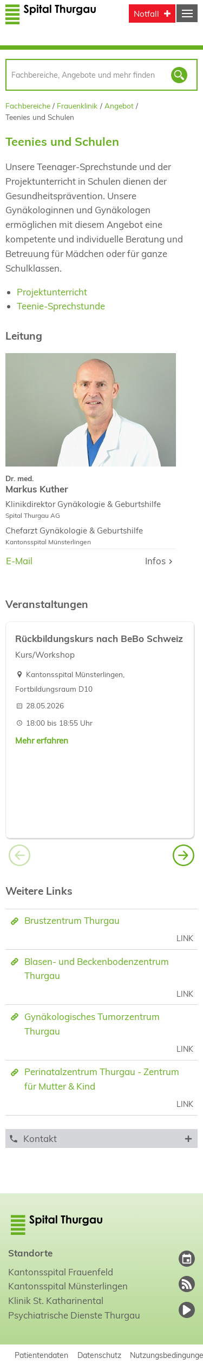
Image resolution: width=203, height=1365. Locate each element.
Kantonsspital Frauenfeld (60, 1272)
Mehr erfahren (41, 740)
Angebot (119, 105)
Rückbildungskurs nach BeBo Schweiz (99, 638)
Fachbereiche (27, 105)
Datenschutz (99, 1355)
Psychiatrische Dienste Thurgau (74, 1315)
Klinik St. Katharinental (55, 1300)
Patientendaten (41, 1355)
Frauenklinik (77, 105)
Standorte (30, 1253)
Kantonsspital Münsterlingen (68, 1286)
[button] (183, 857)
